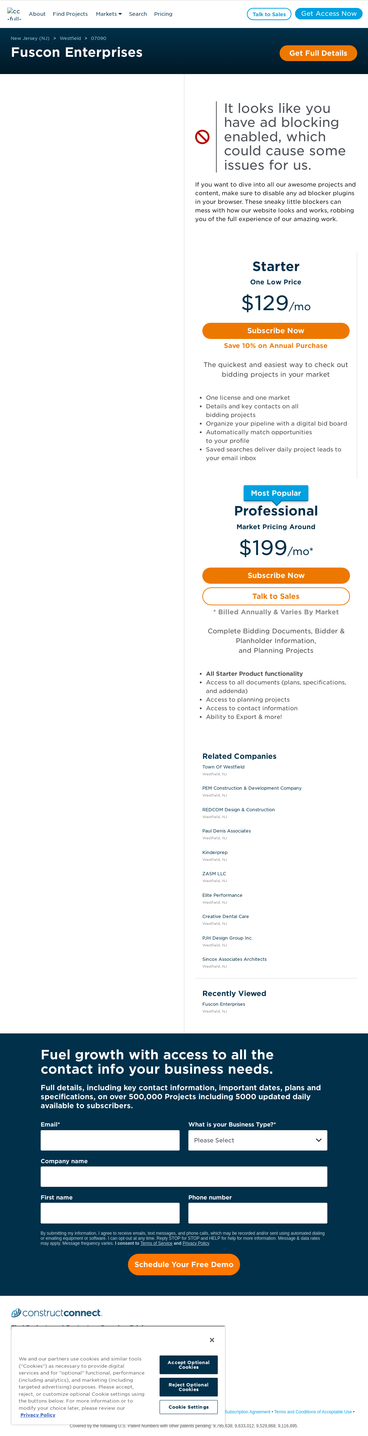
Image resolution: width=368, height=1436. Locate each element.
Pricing (163, 14)
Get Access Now (328, 14)
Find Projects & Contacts (70, 15)
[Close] (212, 1340)
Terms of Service (156, 1243)
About (37, 14)
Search (138, 14)
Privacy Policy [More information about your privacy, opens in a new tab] (37, 1415)
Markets (106, 14)
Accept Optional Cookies (188, 1365)
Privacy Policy (196, 1243)
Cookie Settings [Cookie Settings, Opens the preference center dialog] (189, 1407)
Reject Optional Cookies (188, 1387)
